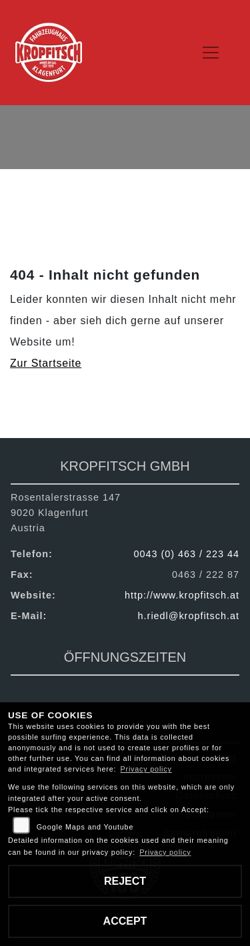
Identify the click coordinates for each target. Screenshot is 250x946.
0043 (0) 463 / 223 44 (186, 554)
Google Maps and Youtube (85, 827)
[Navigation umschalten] (211, 52)
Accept (125, 921)
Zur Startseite (45, 363)
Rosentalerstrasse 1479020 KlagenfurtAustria (66, 512)
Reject (125, 881)
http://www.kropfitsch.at (182, 595)
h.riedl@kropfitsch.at (188, 615)
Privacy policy (146, 769)
